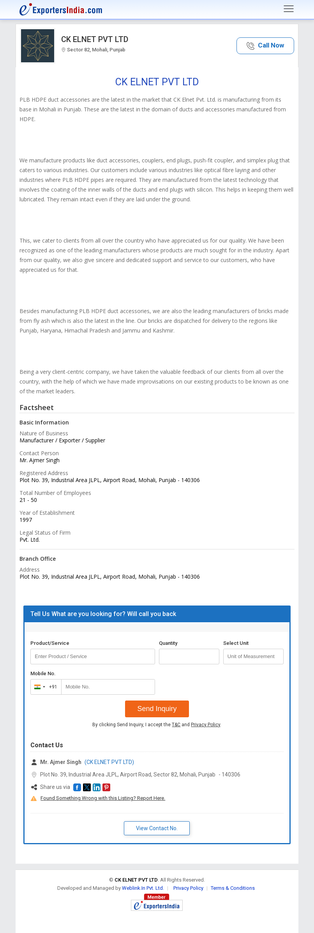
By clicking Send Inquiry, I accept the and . (156, 724)
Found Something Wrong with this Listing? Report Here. (103, 798)
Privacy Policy (205, 724)
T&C (176, 724)
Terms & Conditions (233, 888)
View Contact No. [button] (157, 828)
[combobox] (44, 687)
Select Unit (236, 643)
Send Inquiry (156, 709)
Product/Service (49, 643)
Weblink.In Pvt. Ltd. (143, 888)
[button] (265, 46)
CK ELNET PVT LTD (94, 39)
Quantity (168, 643)
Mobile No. (43, 673)
